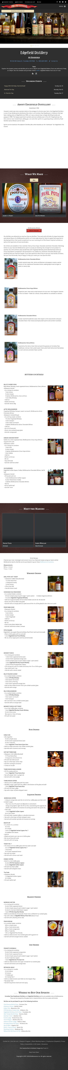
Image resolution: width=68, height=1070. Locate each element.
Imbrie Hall (16, 1010)
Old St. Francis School (10, 1027)
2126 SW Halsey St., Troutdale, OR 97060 (22, 61)
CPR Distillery (7, 1010)
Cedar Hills (7, 1008)
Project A (45, 1048)
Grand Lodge (7, 1018)
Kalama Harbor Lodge (10, 1022)
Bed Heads (19, 2)
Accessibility (28, 1044)
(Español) (57, 1041)
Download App (30, 2)
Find (39, 2)
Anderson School (8, 1006)
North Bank (7, 1025)
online (38, 70)
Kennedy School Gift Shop (11, 1023)
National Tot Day (9, 89)
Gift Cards (37, 1044)
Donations (45, 1044)
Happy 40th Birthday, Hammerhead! (14, 86)
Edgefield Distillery (9, 1012)
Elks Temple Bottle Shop (11, 1014)
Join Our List (14, 1041)
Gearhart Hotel (8, 1016)
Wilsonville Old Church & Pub (12, 1031)
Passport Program (25, 1041)
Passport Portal (7, 2)
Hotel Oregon (8, 1020)
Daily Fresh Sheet (34, 1052)
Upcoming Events (34, 81)
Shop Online (34, 230)
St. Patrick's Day (8, 93)
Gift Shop (18, 1012)
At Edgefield (34, 57)
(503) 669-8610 (42, 61)
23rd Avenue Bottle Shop (11, 1004)
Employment (50, 1041)
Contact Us (53, 61)
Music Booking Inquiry (38, 1041)
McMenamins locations (47, 562)
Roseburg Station (9, 1029)
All (34, 180)
